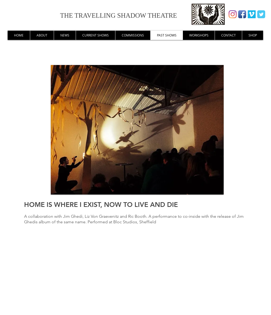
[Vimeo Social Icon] (252, 14)
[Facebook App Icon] (242, 14)
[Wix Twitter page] (261, 14)
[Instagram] (233, 14)
